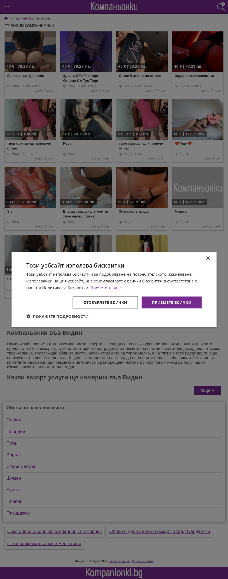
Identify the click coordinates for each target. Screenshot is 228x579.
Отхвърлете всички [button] (105, 302)
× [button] (208, 258)
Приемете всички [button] (171, 302)
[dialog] (114, 289)
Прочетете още (105, 287)
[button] (57, 316)
